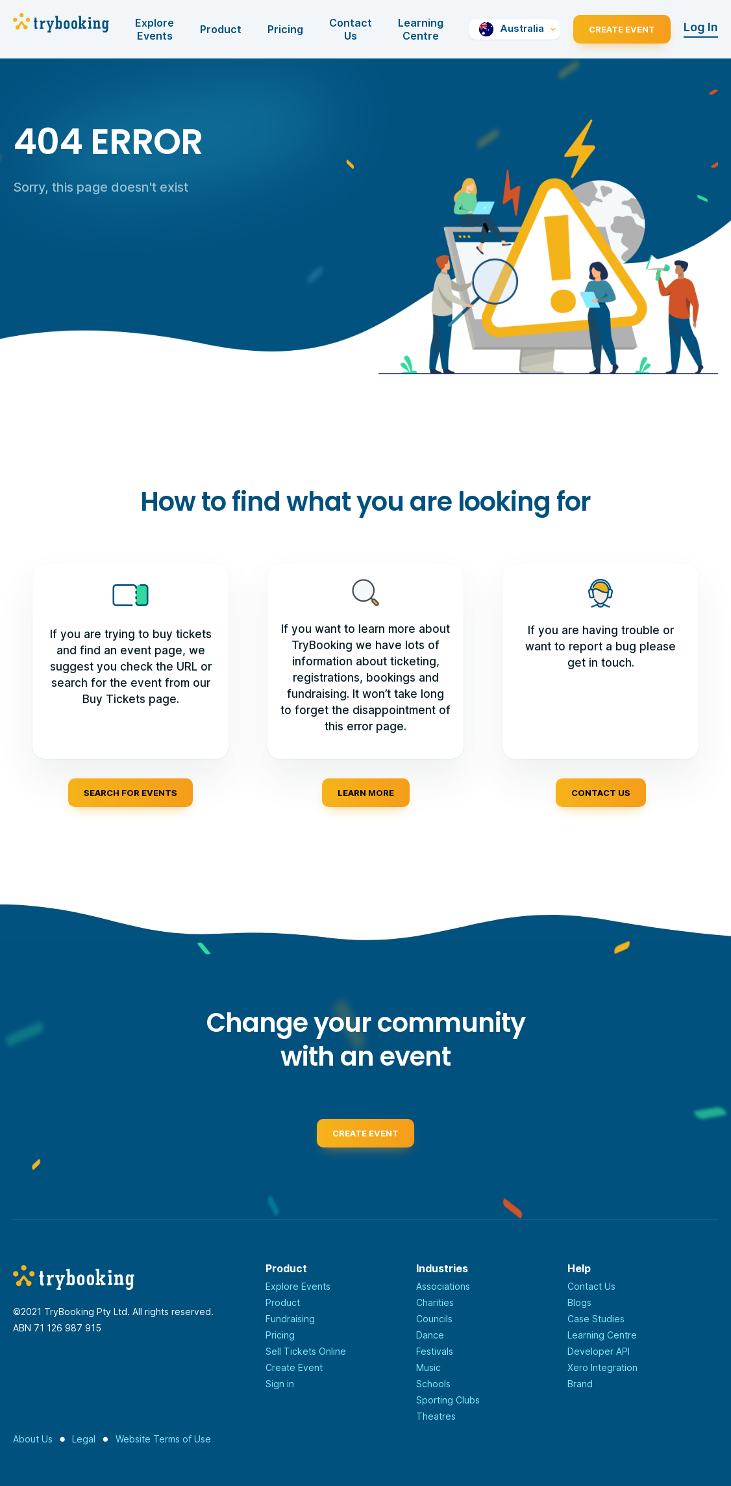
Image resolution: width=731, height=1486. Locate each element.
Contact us (600, 793)
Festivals (434, 1351)
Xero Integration (602, 1367)
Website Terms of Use (163, 1438)
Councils (434, 1318)
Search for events (130, 793)
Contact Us (350, 29)
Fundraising (290, 1318)
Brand (580, 1383)
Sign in (280, 1383)
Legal (83, 1438)
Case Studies (596, 1318)
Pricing (285, 29)
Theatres (436, 1416)
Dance (430, 1334)
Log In (701, 27)
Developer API (598, 1351)
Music (428, 1367)
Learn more (366, 793)
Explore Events (154, 29)
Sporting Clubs (448, 1399)
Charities (435, 1302)
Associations (443, 1286)
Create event (365, 1136)
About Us (33, 1438)
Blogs (579, 1302)
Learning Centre (420, 29)
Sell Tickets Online (306, 1351)
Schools (433, 1383)
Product (221, 29)
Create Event (622, 29)
